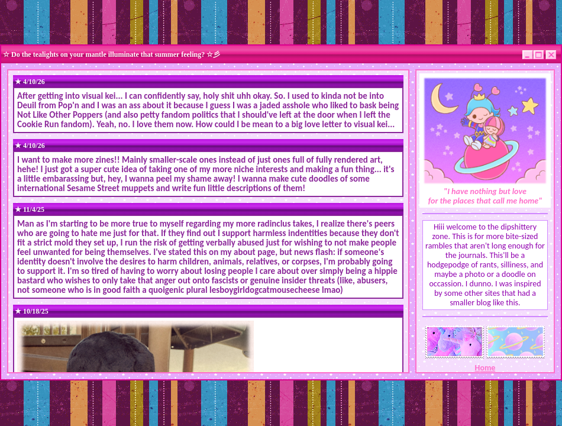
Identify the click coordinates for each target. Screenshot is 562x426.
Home (485, 368)
